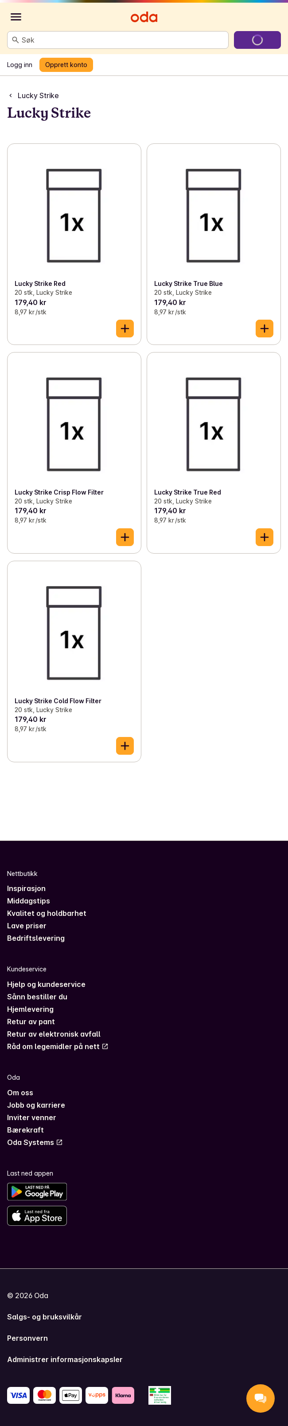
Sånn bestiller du (37, 996)
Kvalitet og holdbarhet (46, 913)
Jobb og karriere (36, 1105)
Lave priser (27, 925)
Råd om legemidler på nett (58, 1046)
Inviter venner (31, 1117)
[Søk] (15, 40)
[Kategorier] (16, 17)
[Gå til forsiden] (144, 17)
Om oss (20, 1092)
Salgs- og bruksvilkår (44, 1316)
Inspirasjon (26, 888)
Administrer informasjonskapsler (65, 1359)
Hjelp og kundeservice (46, 984)
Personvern (27, 1338)
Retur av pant (31, 1021)
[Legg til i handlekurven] (125, 328)
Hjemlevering (30, 1009)
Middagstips (28, 900)
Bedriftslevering (36, 938)
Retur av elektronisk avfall (54, 1034)
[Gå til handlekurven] (257, 40)
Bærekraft (25, 1129)
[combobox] (123, 40)
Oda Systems (35, 1142)
